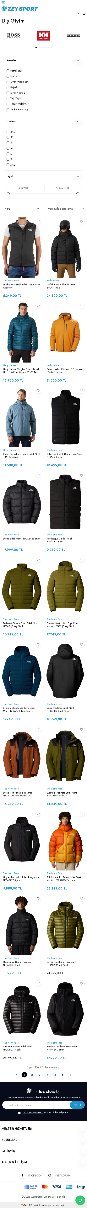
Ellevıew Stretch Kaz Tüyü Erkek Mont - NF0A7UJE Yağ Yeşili (63, 625)
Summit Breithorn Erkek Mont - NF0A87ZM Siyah (18, 1048)
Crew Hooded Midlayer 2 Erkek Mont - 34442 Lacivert (21, 456)
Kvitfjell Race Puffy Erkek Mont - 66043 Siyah (62, 286)
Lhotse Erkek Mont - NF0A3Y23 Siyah (21, 538)
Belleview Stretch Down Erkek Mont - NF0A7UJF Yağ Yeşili (21, 625)
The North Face (11, 280)
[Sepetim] (83, 14)
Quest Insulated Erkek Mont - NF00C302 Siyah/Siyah (61, 710)
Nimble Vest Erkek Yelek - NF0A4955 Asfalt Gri (21, 286)
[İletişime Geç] (80, 1200)
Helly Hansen (53, 280)
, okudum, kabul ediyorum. (43, 1112)
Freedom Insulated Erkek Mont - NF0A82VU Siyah (62, 1048)
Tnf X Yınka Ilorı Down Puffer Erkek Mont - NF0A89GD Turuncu (64, 879)
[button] (36, 47)
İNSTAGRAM (57, 1175)
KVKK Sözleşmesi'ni (32, 1112)
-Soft (25, 1205)
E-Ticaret (33, 1205)
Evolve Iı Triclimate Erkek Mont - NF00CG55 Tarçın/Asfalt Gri (19, 794)
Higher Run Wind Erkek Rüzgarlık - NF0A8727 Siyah (21, 879)
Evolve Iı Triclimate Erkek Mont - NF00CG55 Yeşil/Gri (62, 794)
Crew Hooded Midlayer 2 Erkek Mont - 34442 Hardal (65, 371)
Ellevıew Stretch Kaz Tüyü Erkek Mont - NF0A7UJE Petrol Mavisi (19, 710)
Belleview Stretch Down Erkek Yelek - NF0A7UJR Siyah (65, 456)
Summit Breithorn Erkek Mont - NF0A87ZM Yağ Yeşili (62, 964)
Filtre (22, 209)
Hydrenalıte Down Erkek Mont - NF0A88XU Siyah (18, 964)
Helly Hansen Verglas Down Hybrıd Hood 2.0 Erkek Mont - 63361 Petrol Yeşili (21, 371)
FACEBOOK (29, 1175)
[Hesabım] (77, 14)
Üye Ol (77, 1105)
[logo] (41, 9)
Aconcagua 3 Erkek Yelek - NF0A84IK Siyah (60, 540)
